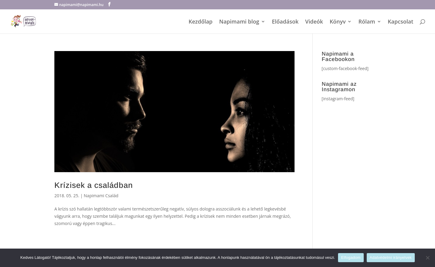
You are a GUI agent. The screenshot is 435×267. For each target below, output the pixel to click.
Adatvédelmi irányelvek (391, 257)
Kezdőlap (200, 22)
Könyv (338, 22)
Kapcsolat (400, 22)
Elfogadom (350, 257)
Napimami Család (101, 195)
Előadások (285, 22)
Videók (314, 22)
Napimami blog (239, 22)
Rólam (366, 22)
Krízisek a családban (93, 185)
